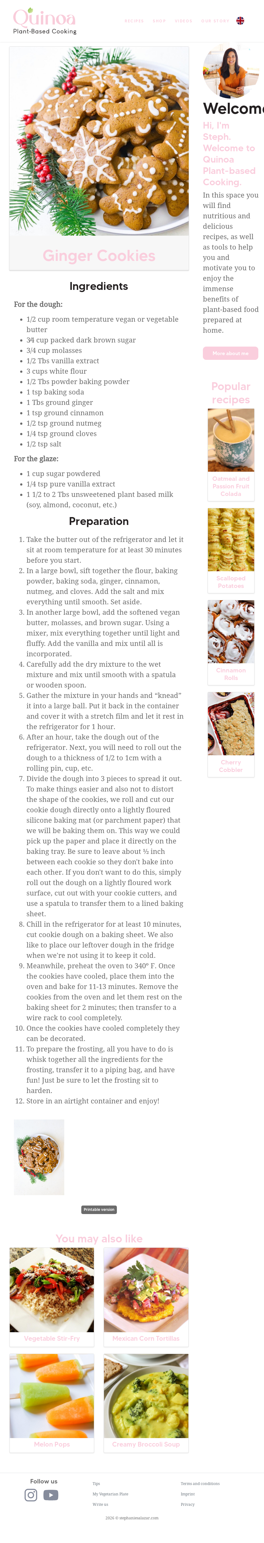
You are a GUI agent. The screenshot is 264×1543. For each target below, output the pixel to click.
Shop (159, 21)
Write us (100, 1504)
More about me (231, 353)
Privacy (188, 1504)
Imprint (188, 1494)
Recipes (134, 21)
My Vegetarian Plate (110, 1494)
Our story (215, 21)
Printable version (99, 1209)
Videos (183, 21)
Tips (96, 1484)
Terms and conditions (200, 1484)
